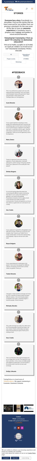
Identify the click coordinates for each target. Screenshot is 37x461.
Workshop (19, 62)
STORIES (26, 59)
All (11, 54)
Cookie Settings (25, 458)
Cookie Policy (32, 453)
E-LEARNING (18, 422)
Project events (11, 59)
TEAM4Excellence (9, 381)
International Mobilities (26, 55)
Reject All (15, 458)
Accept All (5, 458)
